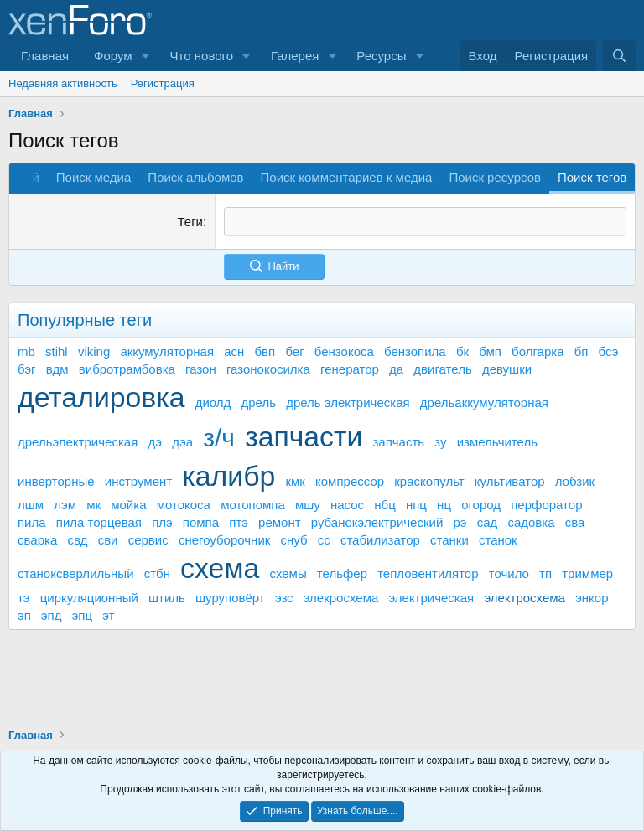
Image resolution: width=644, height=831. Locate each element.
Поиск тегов (592, 177)
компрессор (349, 481)
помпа (201, 522)
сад (487, 522)
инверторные (56, 481)
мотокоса (183, 505)
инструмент (138, 481)
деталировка (101, 396)
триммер (587, 573)
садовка (530, 522)
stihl (56, 350)
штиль (166, 597)
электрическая (431, 597)
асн (234, 350)
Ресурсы (381, 56)
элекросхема (341, 597)
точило (509, 573)
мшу (307, 505)
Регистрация (163, 83)
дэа (182, 442)
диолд (213, 402)
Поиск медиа (94, 177)
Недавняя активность (62, 83)
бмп (490, 350)
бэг (27, 368)
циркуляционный (89, 597)
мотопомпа (253, 505)
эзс (284, 597)
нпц (416, 505)
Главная (45, 56)
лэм (65, 505)
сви (108, 540)
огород (481, 505)
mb (26, 350)
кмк (294, 481)
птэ (238, 522)
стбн (157, 573)
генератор (349, 368)
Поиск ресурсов (495, 177)
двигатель (442, 368)
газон (200, 368)
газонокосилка (268, 368)
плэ (162, 522)
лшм (31, 505)
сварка (37, 540)
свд (77, 540)
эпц (82, 614)
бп (581, 350)
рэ (459, 522)
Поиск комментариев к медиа (347, 177)
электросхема (524, 597)
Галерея (295, 56)
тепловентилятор (427, 573)
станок (498, 540)
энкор (591, 597)
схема (219, 568)
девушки (507, 368)
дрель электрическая (347, 402)
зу (440, 442)
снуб (294, 540)
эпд (51, 614)
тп (545, 573)
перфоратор (546, 505)
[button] (146, 55)
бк (462, 350)
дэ (155, 442)
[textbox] (425, 221)
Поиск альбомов (195, 177)
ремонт (279, 522)
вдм (57, 368)
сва (575, 522)
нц (444, 505)
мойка (128, 505)
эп (24, 614)
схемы (287, 573)
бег (294, 350)
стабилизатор (380, 540)
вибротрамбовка (127, 368)
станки (449, 540)
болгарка (538, 350)
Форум (113, 56)
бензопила (415, 350)
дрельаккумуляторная (484, 402)
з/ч (219, 438)
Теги (190, 221)
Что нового (201, 56)
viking (94, 350)
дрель (258, 402)
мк (93, 505)
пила (32, 522)
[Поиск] (619, 55)
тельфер (342, 573)
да (396, 368)
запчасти (303, 436)
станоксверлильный (76, 573)
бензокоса (344, 350)
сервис (148, 540)
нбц (384, 505)
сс (324, 540)
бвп (265, 350)
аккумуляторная (167, 350)
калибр (228, 476)
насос (347, 505)
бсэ (609, 350)
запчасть (398, 442)
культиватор (510, 481)
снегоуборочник (224, 540)
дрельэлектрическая (78, 442)
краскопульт (429, 481)
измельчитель (497, 442)
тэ (24, 597)
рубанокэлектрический (377, 522)
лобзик (575, 481)
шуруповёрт (230, 597)
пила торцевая (99, 522)
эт (108, 614)
